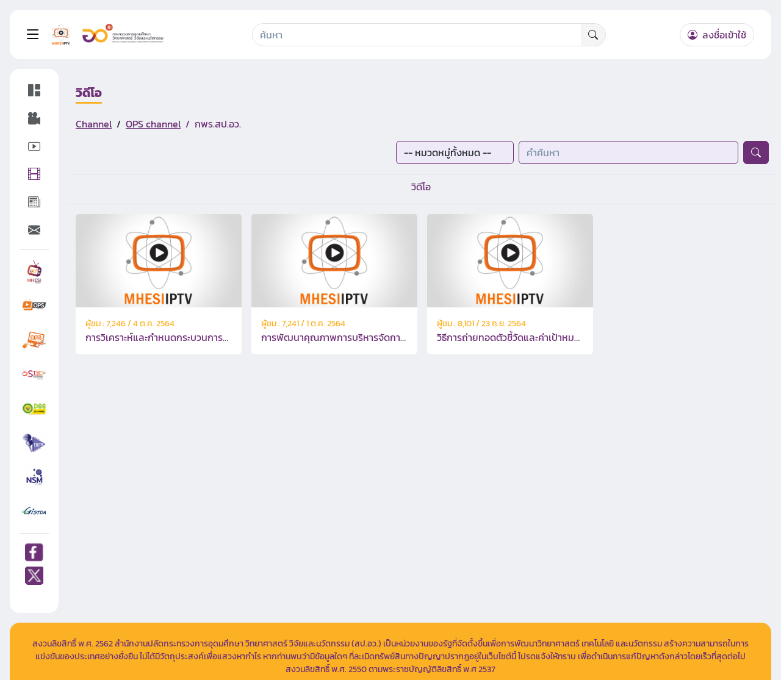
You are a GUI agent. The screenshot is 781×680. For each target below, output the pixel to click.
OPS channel (153, 123)
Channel (94, 123)
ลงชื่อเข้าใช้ (717, 34)
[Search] (417, 35)
